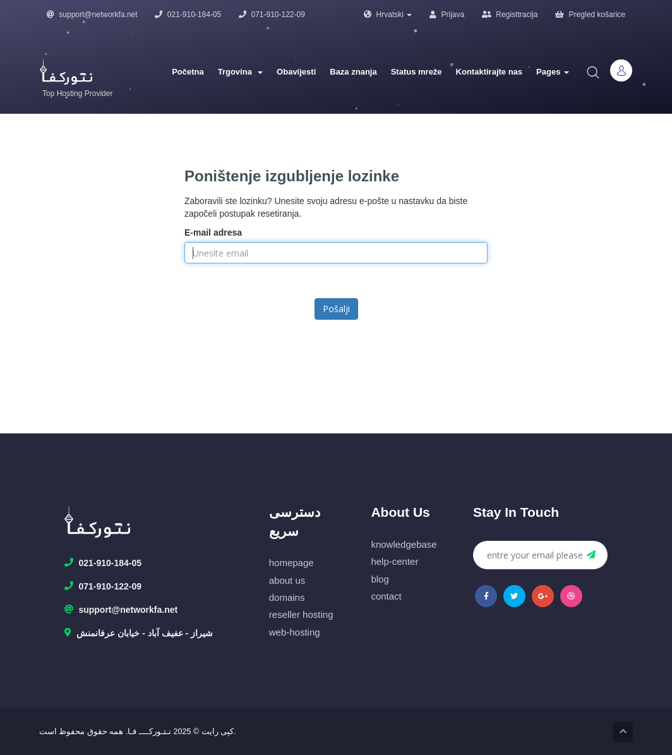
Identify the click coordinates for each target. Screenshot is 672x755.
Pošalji (336, 309)
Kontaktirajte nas (489, 71)
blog (379, 579)
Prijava (446, 14)
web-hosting (294, 632)
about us (287, 580)
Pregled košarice (590, 14)
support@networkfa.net (92, 14)
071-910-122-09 (272, 14)
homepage (291, 562)
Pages (552, 71)
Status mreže (416, 71)
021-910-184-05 (188, 14)
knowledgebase (403, 544)
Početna (188, 71)
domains (287, 597)
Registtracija (509, 14)
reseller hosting (301, 614)
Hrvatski (388, 14)
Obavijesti (296, 71)
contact (386, 596)
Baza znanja (353, 71)
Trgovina (240, 71)
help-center (394, 561)
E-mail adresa (213, 232)
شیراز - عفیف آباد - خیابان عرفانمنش (138, 633)
